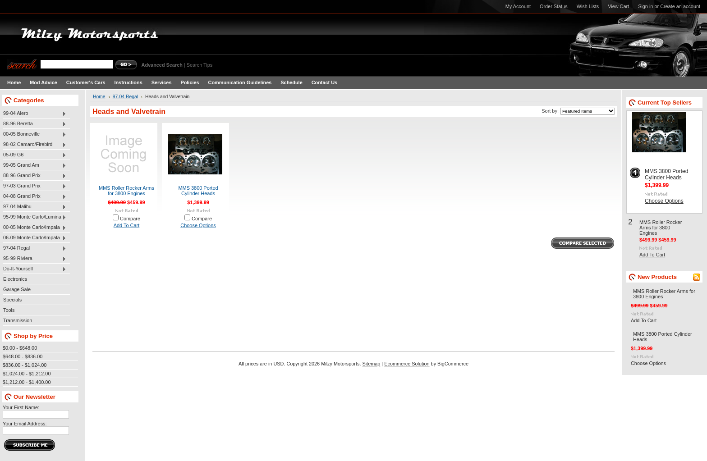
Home (99, 96)
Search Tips (199, 65)
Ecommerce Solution (406, 363)
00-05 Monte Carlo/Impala (34, 227)
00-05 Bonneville (34, 134)
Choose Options (198, 225)
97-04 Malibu (34, 207)
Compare (130, 218)
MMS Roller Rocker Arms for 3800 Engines (126, 190)
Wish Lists (588, 6)
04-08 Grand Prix (34, 196)
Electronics (15, 279)
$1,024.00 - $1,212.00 (26, 373)
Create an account (680, 6)
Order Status (554, 6)
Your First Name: (21, 407)
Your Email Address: (25, 423)
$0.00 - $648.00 (20, 348)
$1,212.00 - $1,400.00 (26, 382)
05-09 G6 (34, 155)
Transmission (17, 320)
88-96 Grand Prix (34, 176)
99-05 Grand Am (34, 165)
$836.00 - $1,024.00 (24, 365)
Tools (8, 310)
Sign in (645, 6)
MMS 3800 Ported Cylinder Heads (198, 190)
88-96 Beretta (34, 124)
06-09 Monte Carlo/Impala (34, 238)
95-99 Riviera (34, 259)
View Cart (618, 6)
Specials (12, 299)
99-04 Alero (34, 113)
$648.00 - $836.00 (22, 356)
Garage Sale (17, 289)
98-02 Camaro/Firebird (34, 144)
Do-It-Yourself (34, 269)
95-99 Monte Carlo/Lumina (34, 217)
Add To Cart (127, 225)
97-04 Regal (34, 248)
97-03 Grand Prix (34, 186)
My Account (518, 6)
